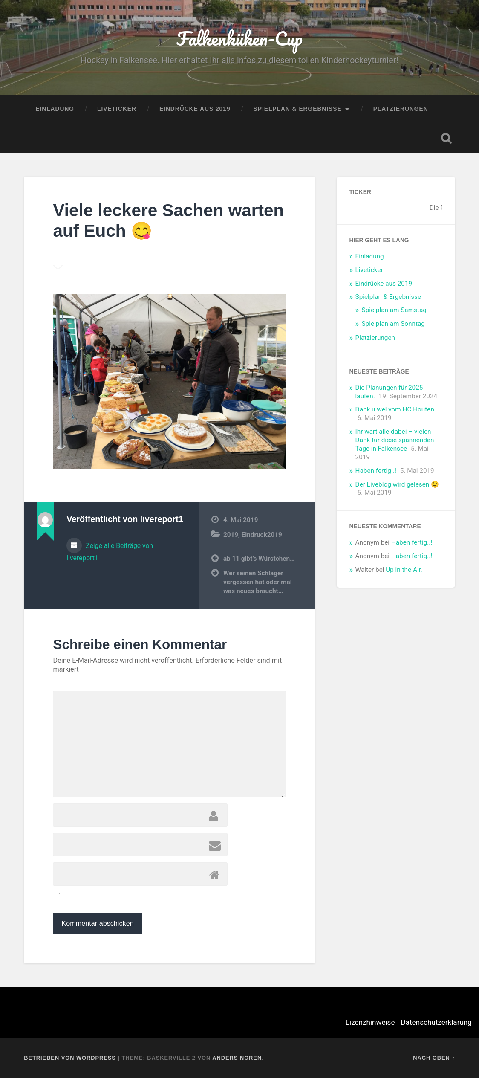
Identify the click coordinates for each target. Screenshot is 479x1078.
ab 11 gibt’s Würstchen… (259, 558)
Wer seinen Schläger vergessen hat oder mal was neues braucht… (257, 581)
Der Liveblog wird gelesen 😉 (397, 484)
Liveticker (116, 109)
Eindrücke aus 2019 (195, 109)
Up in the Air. (404, 570)
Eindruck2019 (262, 535)
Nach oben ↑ (434, 1058)
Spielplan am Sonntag (393, 323)
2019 (230, 535)
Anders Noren (237, 1058)
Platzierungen (400, 109)
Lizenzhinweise (370, 1022)
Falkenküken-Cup (239, 38)
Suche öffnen (446, 138)
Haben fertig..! (375, 471)
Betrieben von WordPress (70, 1058)
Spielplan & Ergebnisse (298, 109)
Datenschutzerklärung (436, 1022)
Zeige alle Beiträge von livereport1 (109, 552)
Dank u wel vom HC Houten (394, 409)
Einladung (54, 109)
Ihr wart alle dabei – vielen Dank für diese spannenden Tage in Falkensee (394, 440)
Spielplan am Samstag (394, 310)
